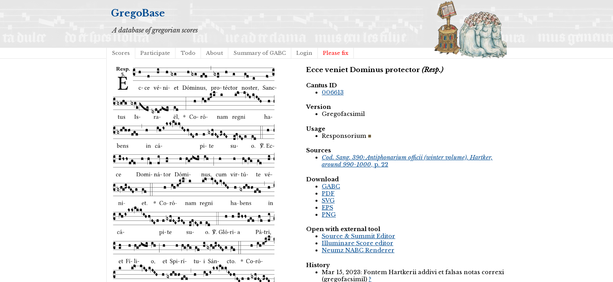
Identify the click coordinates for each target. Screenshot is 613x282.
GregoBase (138, 13)
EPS (327, 207)
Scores (121, 53)
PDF (328, 193)
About (214, 53)
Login (304, 53)
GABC (331, 186)
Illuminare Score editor (357, 243)
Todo (188, 53)
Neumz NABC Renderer (358, 250)
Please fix (335, 53)
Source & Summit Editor (358, 236)
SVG (328, 200)
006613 (333, 92)
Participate (155, 53)
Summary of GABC (259, 53)
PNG (329, 214)
